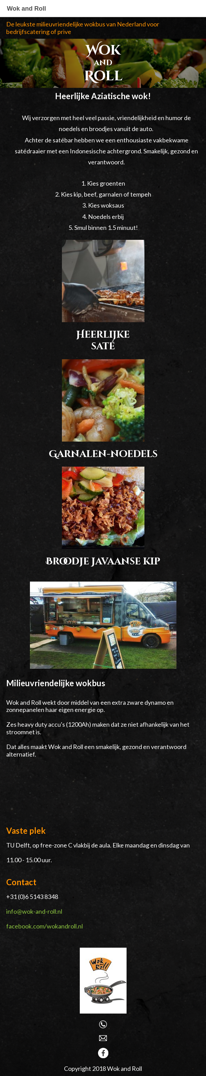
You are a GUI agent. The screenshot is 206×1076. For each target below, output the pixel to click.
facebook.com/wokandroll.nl (44, 926)
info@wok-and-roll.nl (34, 911)
